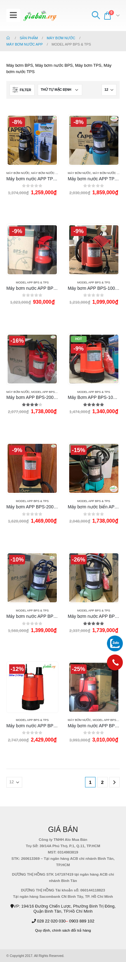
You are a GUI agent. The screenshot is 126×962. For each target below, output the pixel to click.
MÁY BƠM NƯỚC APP (46, 173)
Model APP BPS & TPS (32, 282)
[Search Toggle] (95, 15)
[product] (32, 140)
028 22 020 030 (51, 921)
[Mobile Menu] (13, 15)
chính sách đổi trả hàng (71, 930)
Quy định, (43, 930)
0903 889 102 (82, 921)
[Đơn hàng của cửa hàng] (60, 90)
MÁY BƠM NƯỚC (18, 173)
